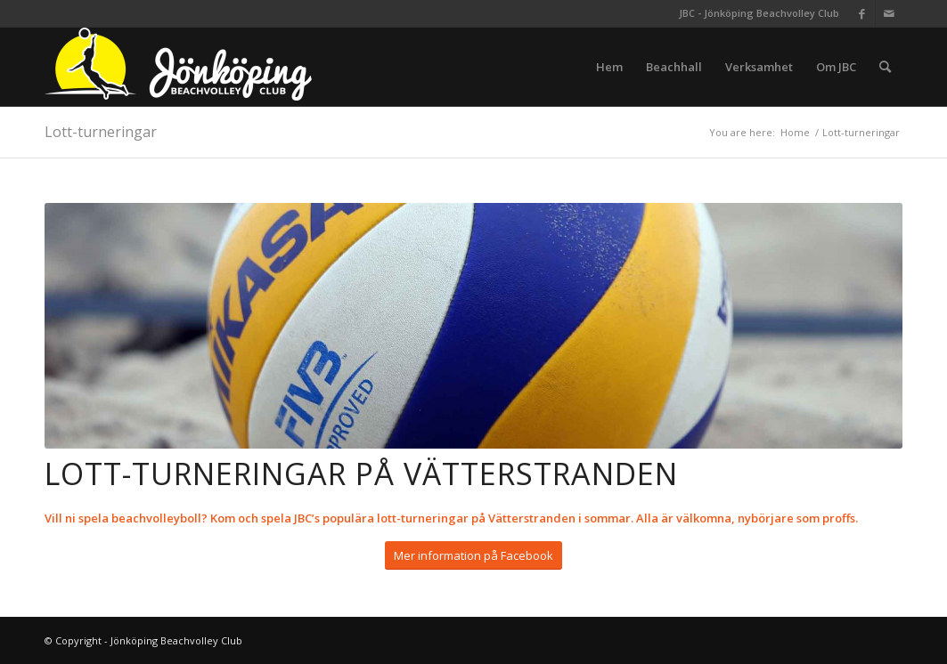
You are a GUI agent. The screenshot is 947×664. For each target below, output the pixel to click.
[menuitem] (609, 67)
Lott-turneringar (101, 132)
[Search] (885, 67)
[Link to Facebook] (862, 13)
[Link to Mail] (889, 13)
